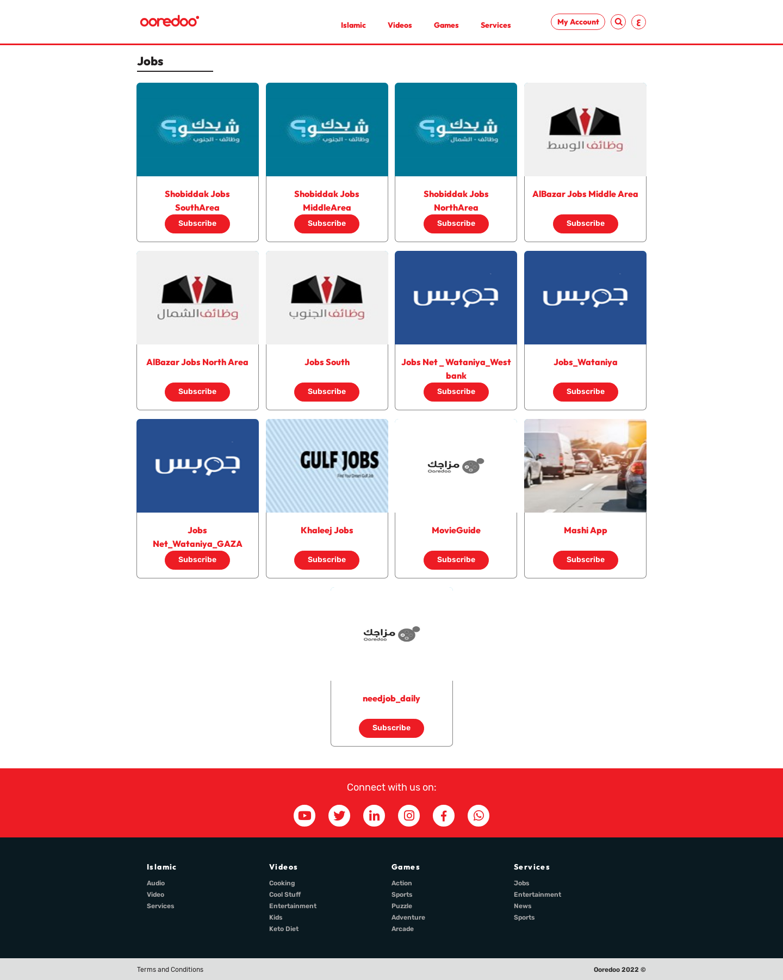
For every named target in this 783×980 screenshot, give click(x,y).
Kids (276, 917)
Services (496, 25)
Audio (156, 883)
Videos (400, 25)
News (523, 906)
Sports (402, 894)
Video (155, 894)
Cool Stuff (285, 894)
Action (401, 883)
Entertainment (292, 906)
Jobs (522, 883)
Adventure (408, 917)
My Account (578, 22)
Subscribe (197, 223)
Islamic (353, 25)
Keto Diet (284, 929)
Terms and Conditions (170, 969)
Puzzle (401, 906)
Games (446, 25)
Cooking (282, 883)
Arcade (402, 929)
